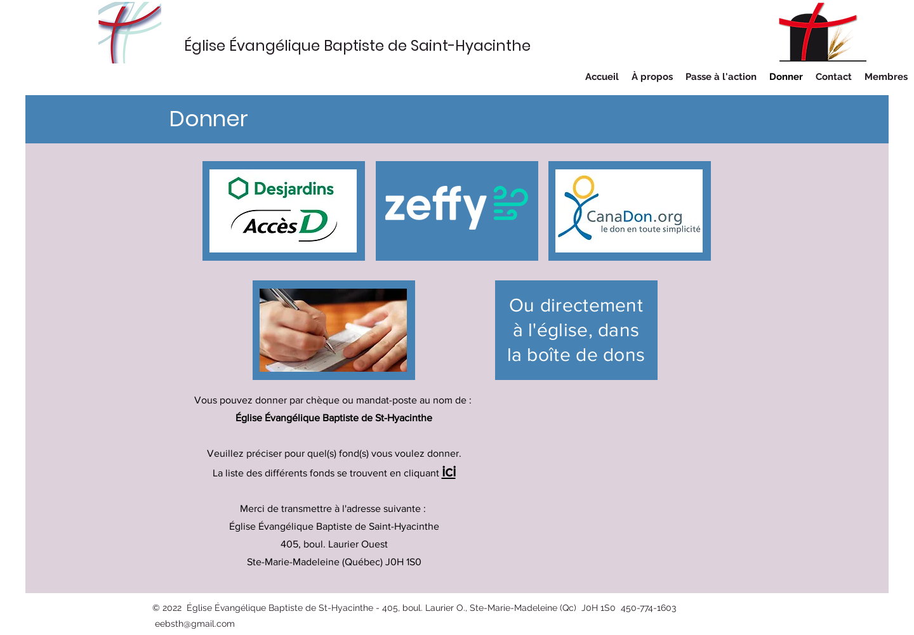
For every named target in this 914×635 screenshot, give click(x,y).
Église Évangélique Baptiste (286, 46)
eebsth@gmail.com (195, 624)
